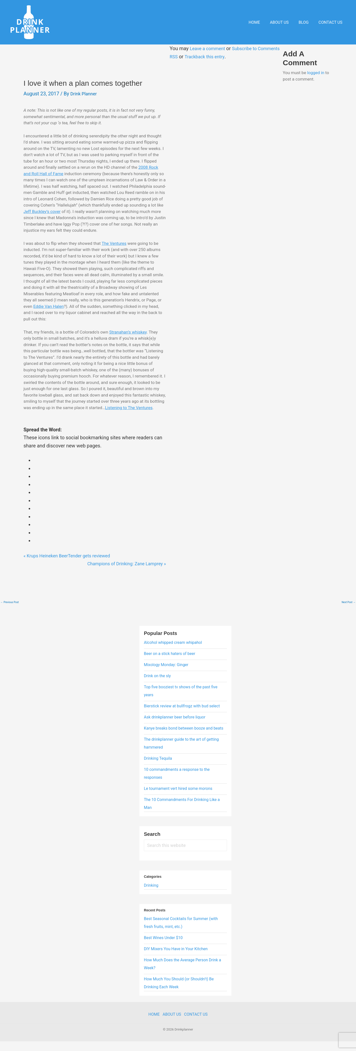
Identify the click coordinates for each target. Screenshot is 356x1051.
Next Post (349, 614)
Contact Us (331, 22)
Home (261, 22)
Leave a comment (204, 48)
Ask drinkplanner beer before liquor (174, 729)
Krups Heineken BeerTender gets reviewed (71, 568)
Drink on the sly (157, 688)
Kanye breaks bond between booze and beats (183, 740)
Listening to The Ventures (63, 420)
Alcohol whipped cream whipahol (173, 655)
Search (152, 846)
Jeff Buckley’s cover (95, 211)
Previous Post (9, 614)
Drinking (151, 898)
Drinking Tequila (158, 771)
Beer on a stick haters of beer (169, 666)
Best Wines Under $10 (163, 950)
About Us (283, 22)
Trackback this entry (203, 57)
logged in (317, 72)
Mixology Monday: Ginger (166, 677)
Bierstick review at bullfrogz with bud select (182, 718)
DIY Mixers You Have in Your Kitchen (176, 961)
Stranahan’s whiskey (128, 338)
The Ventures (114, 249)
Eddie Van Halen (48, 312)
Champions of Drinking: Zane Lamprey (117, 576)
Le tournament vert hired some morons (178, 801)
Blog (306, 22)
